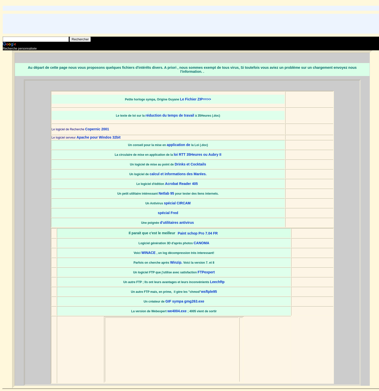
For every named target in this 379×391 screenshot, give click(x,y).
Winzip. (176, 262)
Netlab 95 (167, 193)
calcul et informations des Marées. (178, 174)
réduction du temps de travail (170, 115)
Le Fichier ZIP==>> (195, 99)
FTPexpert (206, 272)
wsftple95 (209, 292)
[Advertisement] (192, 23)
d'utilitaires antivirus (177, 223)
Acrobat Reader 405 (182, 184)
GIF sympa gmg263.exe (184, 301)
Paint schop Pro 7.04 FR (198, 233)
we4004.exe (177, 311)
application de (179, 145)
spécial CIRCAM (177, 203)
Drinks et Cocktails (190, 164)
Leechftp (217, 282)
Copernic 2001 (97, 129)
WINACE (149, 253)
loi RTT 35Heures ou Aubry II (197, 154)
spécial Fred (168, 213)
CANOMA (201, 243)
